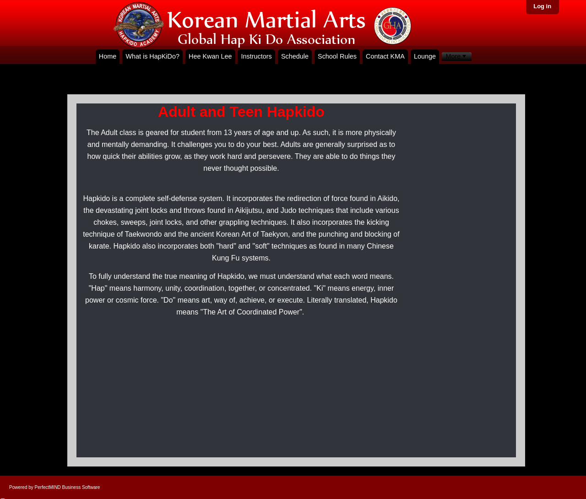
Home (107, 56)
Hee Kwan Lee (210, 56)
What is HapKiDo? (152, 56)
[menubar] (457, 56)
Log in (542, 6)
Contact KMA (385, 56)
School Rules (337, 56)
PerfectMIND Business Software (67, 487)
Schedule (295, 56)
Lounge (425, 56)
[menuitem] (457, 56)
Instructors (256, 56)
